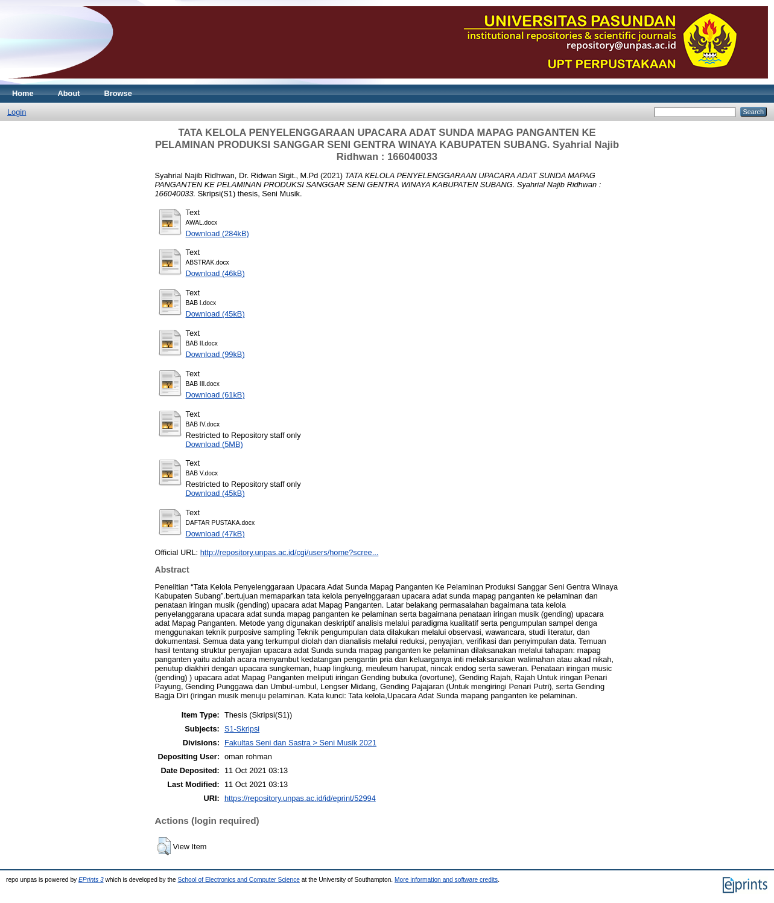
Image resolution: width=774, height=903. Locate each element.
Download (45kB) (215, 313)
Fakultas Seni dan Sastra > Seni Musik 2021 (300, 742)
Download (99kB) (215, 354)
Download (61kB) (215, 394)
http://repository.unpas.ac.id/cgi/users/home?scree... (289, 552)
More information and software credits (446, 879)
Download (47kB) (215, 533)
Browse (118, 93)
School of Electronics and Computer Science (238, 879)
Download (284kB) (217, 233)
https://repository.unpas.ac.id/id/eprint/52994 (300, 798)
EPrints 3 (91, 879)
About (69, 93)
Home (23, 93)
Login (16, 112)
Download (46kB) (215, 273)
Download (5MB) (214, 444)
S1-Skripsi (241, 728)
